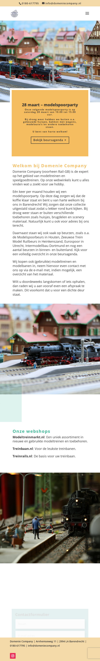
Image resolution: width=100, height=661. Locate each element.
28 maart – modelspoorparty (50, 104)
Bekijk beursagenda (48, 140)
